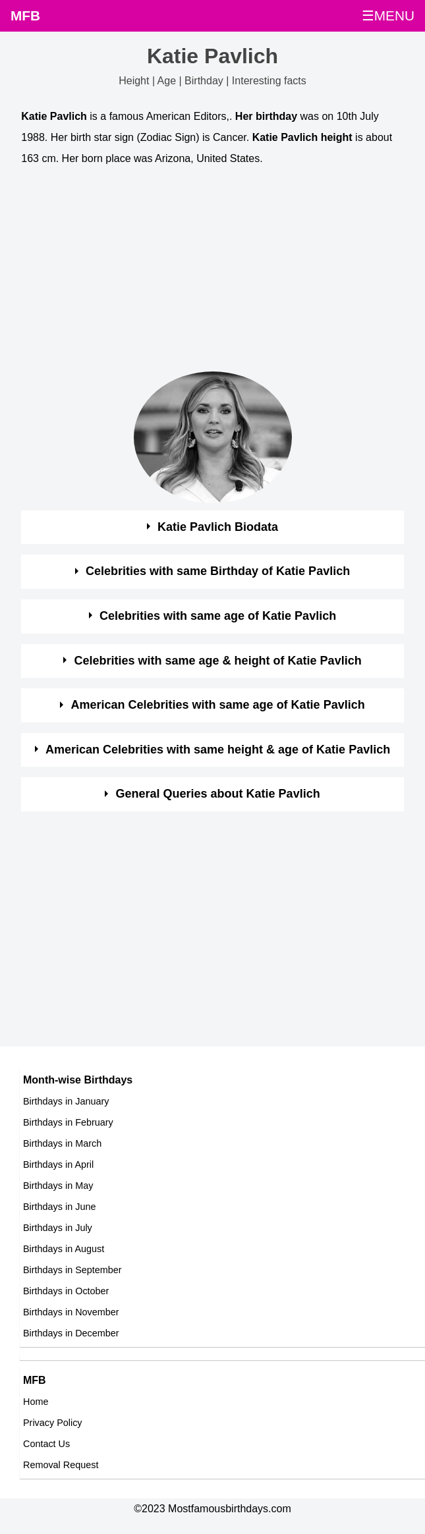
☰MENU (388, 15)
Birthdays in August (63, 1249)
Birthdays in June (59, 1206)
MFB (25, 15)
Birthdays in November (71, 1312)
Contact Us (46, 1443)
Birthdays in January (66, 1101)
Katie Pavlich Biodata (217, 527)
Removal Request (60, 1465)
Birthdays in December (71, 1333)
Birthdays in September (72, 1270)
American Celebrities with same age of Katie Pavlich (218, 704)
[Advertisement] (200, 272)
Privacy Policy (52, 1422)
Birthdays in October (66, 1291)
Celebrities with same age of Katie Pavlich (217, 615)
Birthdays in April (58, 1164)
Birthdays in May (58, 1185)
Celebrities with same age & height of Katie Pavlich (218, 660)
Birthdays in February (68, 1122)
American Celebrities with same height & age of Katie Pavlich (217, 749)
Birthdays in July (57, 1227)
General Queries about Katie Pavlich (218, 793)
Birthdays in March (62, 1143)
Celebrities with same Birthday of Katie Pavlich (218, 571)
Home (35, 1401)
